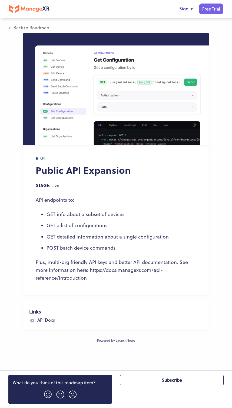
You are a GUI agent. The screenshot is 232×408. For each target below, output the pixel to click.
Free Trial (211, 9)
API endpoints (51, 200)
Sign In (186, 9)
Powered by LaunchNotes (116, 340)
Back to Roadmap (29, 28)
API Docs (46, 320)
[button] (48, 392)
